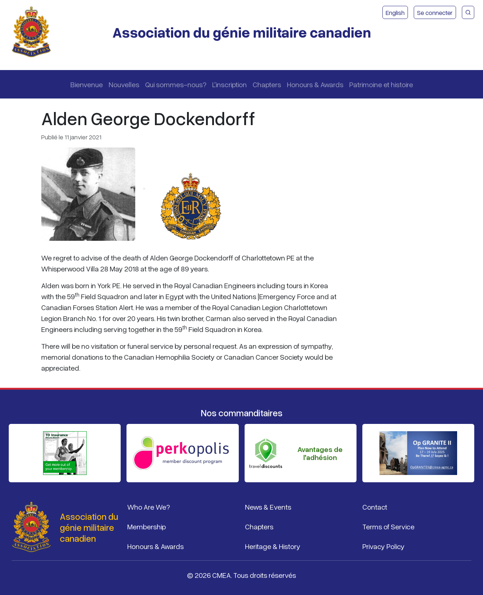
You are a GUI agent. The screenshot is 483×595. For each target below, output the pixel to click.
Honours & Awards (315, 84)
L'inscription (229, 84)
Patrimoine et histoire (381, 84)
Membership (146, 526)
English (395, 12)
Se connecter (435, 12)
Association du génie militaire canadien (241, 32)
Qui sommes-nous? (175, 84)
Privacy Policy (383, 546)
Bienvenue (86, 84)
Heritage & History (272, 546)
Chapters (267, 84)
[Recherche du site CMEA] (468, 12)
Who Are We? (148, 506)
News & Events (268, 506)
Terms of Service (388, 526)
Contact (374, 506)
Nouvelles (124, 84)
